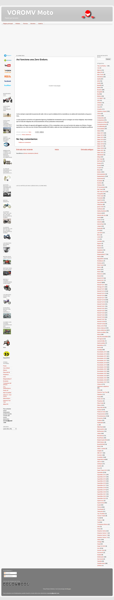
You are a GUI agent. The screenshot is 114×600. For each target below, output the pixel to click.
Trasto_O (100, 520)
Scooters (99, 455)
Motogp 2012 (101, 287)
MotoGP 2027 (101, 319)
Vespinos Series (101, 531)
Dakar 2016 (100, 139)
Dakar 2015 (100, 137)
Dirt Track (100, 159)
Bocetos (32, 23)
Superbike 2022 (101, 496)
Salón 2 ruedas (101, 448)
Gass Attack (6, 368)
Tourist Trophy (101, 515)
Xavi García (100, 559)
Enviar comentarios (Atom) (31, 153)
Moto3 (99, 271)
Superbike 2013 (101, 476)
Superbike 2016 (101, 483)
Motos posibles (101, 332)
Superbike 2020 (101, 492)
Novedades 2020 (102, 367)
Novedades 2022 (102, 371)
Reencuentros (101, 429)
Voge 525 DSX (101, 546)
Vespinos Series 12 (102, 533)
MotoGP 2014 (101, 291)
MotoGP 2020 (101, 304)
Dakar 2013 (100, 133)
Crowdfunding (101, 126)
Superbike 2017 (101, 485)
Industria (99, 222)
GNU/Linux (100, 204)
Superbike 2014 (101, 479)
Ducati (99, 165)
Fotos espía (100, 195)
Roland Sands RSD (102, 440)
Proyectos (100, 418)
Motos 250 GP (101, 326)
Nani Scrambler (7, 392)
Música (99, 334)
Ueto (4, 376)
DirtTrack (99, 161)
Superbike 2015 (101, 481)
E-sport (99, 167)
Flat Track (100, 189)
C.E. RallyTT (100, 98)
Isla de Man (100, 224)
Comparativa (100, 118)
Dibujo (99, 157)
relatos (99, 433)
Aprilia (99, 79)
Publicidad (100, 422)
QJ (98, 424)
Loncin (99, 237)
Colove (99, 113)
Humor (99, 219)
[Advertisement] (55, 40)
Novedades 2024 (102, 375)
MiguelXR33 (100, 258)
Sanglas (99, 450)
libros (98, 234)
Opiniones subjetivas (103, 386)
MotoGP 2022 (101, 308)
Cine (98, 107)
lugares (99, 243)
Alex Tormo (100, 74)
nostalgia (99, 349)
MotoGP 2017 (101, 297)
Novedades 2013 (102, 351)
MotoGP (99, 282)
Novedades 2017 (102, 360)
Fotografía (100, 193)
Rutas (98, 446)
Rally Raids (100, 427)
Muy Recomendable (102, 336)
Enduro (99, 172)
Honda (99, 217)
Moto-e (99, 267)
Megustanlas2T (7, 379)
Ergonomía (100, 178)
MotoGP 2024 (101, 312)
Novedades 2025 (102, 377)
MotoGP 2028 (101, 321)
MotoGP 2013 (101, 289)
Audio (98, 83)
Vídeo (99, 539)
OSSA (99, 390)
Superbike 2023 (101, 498)
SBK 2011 (100, 453)
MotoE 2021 (100, 280)
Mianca (5, 370)
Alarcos (99, 70)
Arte (98, 81)
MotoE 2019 (100, 278)
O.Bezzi (99, 384)
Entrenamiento (101, 174)
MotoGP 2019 (101, 302)
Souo (98, 468)
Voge (98, 544)
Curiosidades (100, 128)
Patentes (99, 394)
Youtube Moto (101, 563)
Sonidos (99, 466)
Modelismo (100, 261)
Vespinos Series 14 (102, 537)
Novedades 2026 (102, 380)
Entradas (7, 573)
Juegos (99, 226)
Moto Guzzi (100, 265)
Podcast (99, 409)
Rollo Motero (6, 398)
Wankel (99, 554)
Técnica (25, 23)
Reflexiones (100, 431)
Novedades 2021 (102, 369)
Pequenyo (6, 374)
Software (99, 463)
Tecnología (100, 509)
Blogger (68, 589)
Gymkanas (100, 209)
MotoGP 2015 (101, 293)
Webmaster (100, 557)
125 (98, 68)
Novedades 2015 (102, 356)
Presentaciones (101, 416)
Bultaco (99, 96)
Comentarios (8, 576)
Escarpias (5, 381)
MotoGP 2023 (101, 310)
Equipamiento (101, 176)
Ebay (98, 169)
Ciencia (99, 105)
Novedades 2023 (102, 373)
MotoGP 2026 (101, 317)
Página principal (8, 23)
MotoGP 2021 (101, 306)
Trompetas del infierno (7, 383)
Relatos (18, 23)
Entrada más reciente (24, 149)
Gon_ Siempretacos (7, 387)
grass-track (100, 206)
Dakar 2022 (100, 152)
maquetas (100, 250)
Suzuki (99, 505)
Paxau (4, 366)
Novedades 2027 (102, 382)
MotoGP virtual (101, 323)
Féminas (99, 185)
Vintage (99, 541)
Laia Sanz (99, 232)
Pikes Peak (100, 403)
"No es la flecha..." (102, 66)
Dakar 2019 (100, 146)
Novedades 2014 (102, 354)
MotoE (99, 276)
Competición (100, 120)
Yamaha (99, 561)
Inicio (57, 149)
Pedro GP (5, 390)
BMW (98, 87)
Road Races (100, 437)
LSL (98, 239)
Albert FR (5, 404)
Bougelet (99, 91)
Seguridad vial (101, 459)
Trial (98, 522)
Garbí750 (99, 200)
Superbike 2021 (101, 494)
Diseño (99, 163)
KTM (98, 230)
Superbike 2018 (101, 487)
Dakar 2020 (100, 148)
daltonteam (100, 154)
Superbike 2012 (101, 474)
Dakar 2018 (100, 144)
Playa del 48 (6, 372)
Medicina (99, 252)
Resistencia (100, 435)
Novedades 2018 (102, 362)
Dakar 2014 (100, 135)
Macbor (99, 245)
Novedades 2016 (102, 358)
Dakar (98, 130)
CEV (98, 100)
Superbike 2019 (101, 489)
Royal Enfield (100, 444)
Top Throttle (100, 513)
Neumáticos (100, 345)
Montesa (99, 263)
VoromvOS (100, 552)
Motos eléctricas (26, 134)
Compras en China (102, 122)
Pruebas (99, 420)
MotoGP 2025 (101, 315)
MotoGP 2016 (101, 295)
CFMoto (99, 102)
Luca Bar (99, 241)
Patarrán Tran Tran (102, 392)
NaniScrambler (101, 343)
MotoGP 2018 (101, 299)
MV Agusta (100, 338)
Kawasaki (99, 228)
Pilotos (99, 405)
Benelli (99, 85)
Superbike (100, 472)
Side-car (99, 461)
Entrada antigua (87, 149)
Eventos (99, 183)
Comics (99, 115)
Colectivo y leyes (101, 111)
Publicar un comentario (25, 142)
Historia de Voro (101, 215)
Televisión (100, 511)
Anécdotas (100, 76)
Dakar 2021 (100, 150)
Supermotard (100, 502)
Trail (98, 518)
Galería (40, 23)
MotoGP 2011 (101, 284)
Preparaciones (101, 414)
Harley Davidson (101, 211)
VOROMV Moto (28, 12)
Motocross (100, 273)
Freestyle (100, 198)
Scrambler (100, 457)
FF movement (101, 187)
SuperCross (100, 500)
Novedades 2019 (102, 365)
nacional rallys (101, 341)
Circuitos (99, 109)
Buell (98, 94)
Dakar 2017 (100, 141)
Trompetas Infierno (102, 524)
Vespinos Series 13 (102, 535)
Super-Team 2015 (102, 470)
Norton (99, 347)
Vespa (99, 528)
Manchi (99, 248)
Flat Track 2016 (101, 191)
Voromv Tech (100, 550)
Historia (99, 213)
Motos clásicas (101, 328)
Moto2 (99, 269)
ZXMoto (99, 565)
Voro (98, 548)
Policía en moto (101, 411)
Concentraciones (101, 124)
